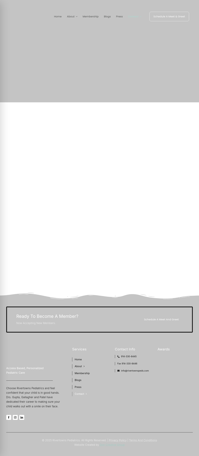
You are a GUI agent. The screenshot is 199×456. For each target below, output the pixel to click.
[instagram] (15, 417)
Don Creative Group (112, 444)
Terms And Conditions (143, 440)
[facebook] (8, 417)
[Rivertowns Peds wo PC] (21, 12)
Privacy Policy (118, 440)
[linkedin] (21, 417)
